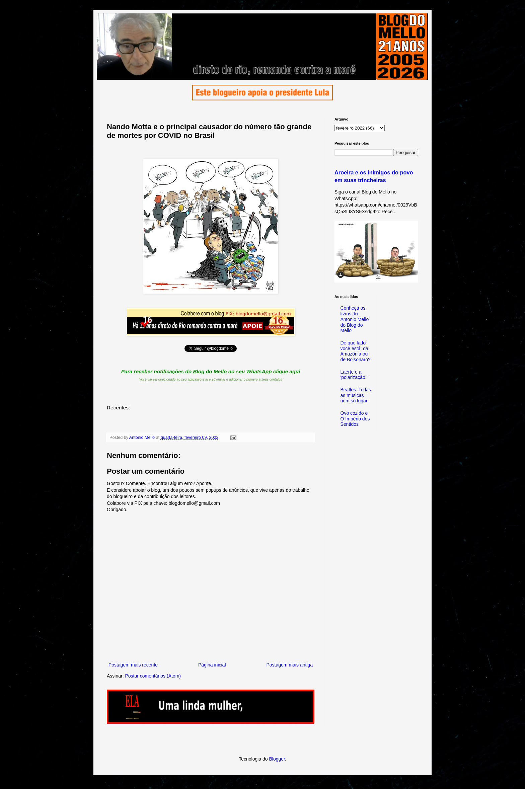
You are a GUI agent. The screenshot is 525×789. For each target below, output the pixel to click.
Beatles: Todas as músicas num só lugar (356, 395)
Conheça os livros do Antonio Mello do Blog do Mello (355, 319)
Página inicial (212, 664)
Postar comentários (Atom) (153, 676)
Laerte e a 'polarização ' (354, 374)
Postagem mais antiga (289, 664)
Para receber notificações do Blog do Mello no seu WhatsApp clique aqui (210, 371)
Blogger (277, 759)
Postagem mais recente (133, 664)
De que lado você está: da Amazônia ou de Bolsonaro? (356, 351)
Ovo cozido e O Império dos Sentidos (355, 418)
